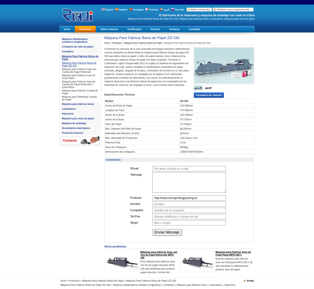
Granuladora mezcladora (76, 128)
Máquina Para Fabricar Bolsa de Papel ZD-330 (79, 64)
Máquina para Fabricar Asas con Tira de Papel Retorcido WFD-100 (158, 255)
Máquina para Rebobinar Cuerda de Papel (79, 98)
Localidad (194, 29)
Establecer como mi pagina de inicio (233, 9)
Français (151, 9)
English (107, 9)
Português (136, 9)
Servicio (155, 29)
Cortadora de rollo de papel (77, 46)
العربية (164, 9)
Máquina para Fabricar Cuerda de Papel (80, 92)
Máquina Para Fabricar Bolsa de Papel (80, 58)
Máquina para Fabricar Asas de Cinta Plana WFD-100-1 (233, 253)
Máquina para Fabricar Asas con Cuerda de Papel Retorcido (79, 70)
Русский (177, 9)
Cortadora (67, 51)
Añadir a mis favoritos (200, 9)
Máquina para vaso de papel (78, 118)
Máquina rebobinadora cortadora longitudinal (75, 40)
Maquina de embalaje (74, 123)
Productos (85, 29)
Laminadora (68, 108)
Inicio (67, 29)
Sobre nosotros (109, 29)
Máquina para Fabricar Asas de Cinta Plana (78, 77)
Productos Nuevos (72, 133)
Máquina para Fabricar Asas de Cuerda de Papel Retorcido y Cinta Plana (78, 84)
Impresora (67, 113)
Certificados (134, 29)
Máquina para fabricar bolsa (78, 104)
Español (121, 9)
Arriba (250, 280)
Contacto (174, 29)
